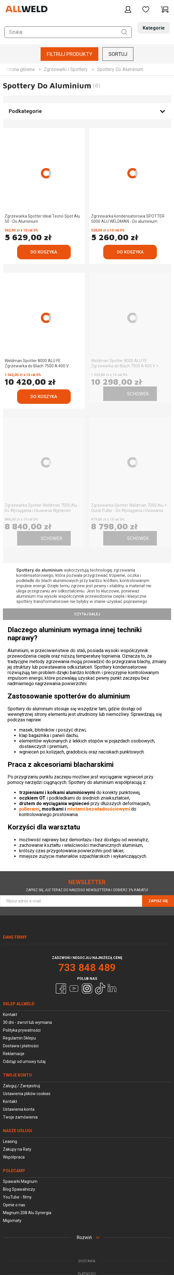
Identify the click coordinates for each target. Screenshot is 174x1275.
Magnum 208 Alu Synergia (27, 1212)
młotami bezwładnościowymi (98, 809)
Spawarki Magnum (20, 1181)
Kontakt (10, 1014)
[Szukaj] (124, 32)
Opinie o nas (14, 1205)
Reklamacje (13, 1053)
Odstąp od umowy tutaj (24, 1061)
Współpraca (14, 1157)
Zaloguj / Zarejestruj (21, 1086)
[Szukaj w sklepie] (68, 32)
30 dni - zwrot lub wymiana (27, 1022)
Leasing (10, 1141)
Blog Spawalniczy (19, 1189)
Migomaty (12, 1220)
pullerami (29, 809)
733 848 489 (87, 968)
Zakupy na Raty (17, 1149)
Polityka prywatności (22, 1030)
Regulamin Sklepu (19, 1038)
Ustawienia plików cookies (26, 1093)
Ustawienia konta (19, 1109)
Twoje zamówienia (20, 1117)
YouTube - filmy (17, 1197)
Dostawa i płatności (21, 1046)
